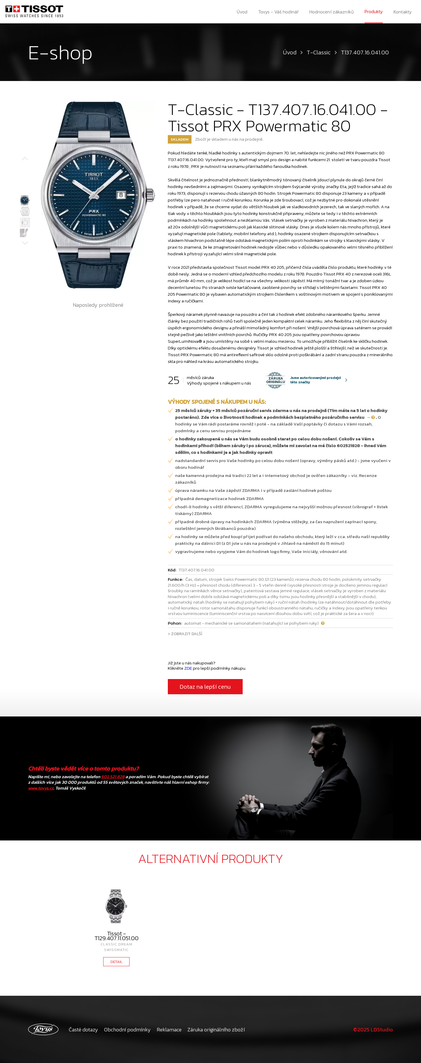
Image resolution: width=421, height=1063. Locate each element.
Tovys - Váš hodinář (278, 11)
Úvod (242, 11)
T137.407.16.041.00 (365, 52)
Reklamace (169, 1029)
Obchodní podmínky (127, 1029)
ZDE (188, 668)
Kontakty (403, 11)
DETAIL (116, 961)
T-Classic (319, 52)
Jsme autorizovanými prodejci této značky (303, 380)
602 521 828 (113, 776)
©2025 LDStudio (373, 1029)
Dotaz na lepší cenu (205, 686)
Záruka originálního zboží (216, 1029)
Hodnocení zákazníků (331, 11)
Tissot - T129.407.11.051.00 (116, 935)
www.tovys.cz (41, 788)
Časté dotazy (83, 1029)
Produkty (374, 11)
